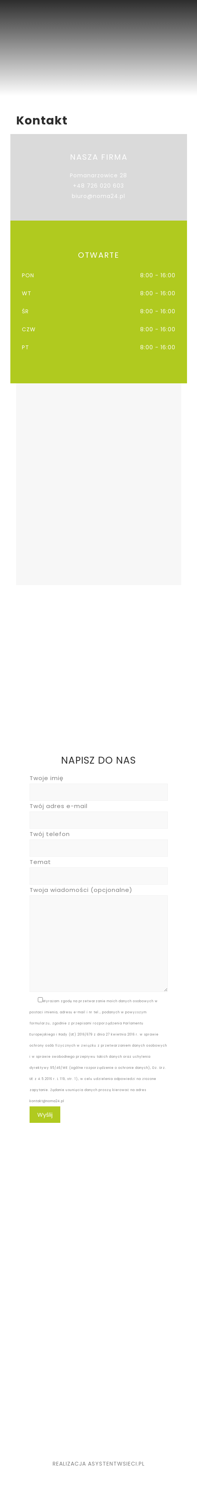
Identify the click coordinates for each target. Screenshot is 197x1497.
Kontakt (31, 1329)
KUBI (26, 1383)
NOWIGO (33, 1404)
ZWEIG (29, 1414)
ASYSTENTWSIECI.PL (116, 1464)
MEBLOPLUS (36, 1394)
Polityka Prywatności (51, 1340)
